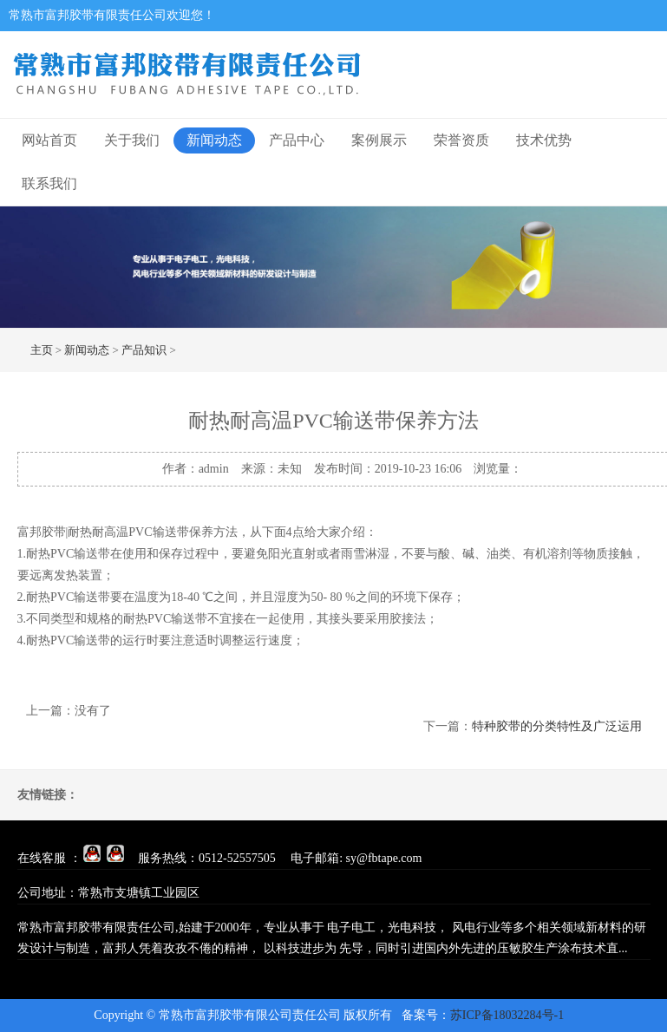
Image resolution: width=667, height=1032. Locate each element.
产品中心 (296, 140)
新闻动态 (214, 140)
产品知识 (144, 349)
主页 (41, 349)
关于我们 (132, 140)
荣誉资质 (461, 140)
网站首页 (49, 140)
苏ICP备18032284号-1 (507, 1015)
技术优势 (544, 140)
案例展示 (379, 140)
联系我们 (49, 183)
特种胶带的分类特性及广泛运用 (557, 726)
